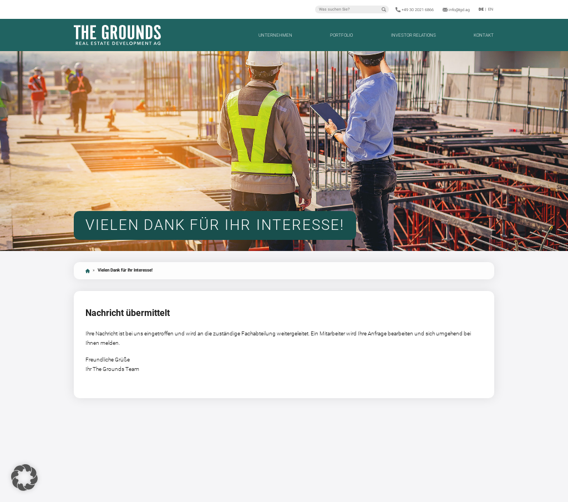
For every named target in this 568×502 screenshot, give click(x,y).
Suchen (384, 9)
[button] (24, 477)
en (490, 9)
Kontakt (484, 35)
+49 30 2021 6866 (418, 9)
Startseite (87, 271)
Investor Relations (413, 35)
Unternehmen (275, 35)
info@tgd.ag (459, 9)
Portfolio (341, 35)
